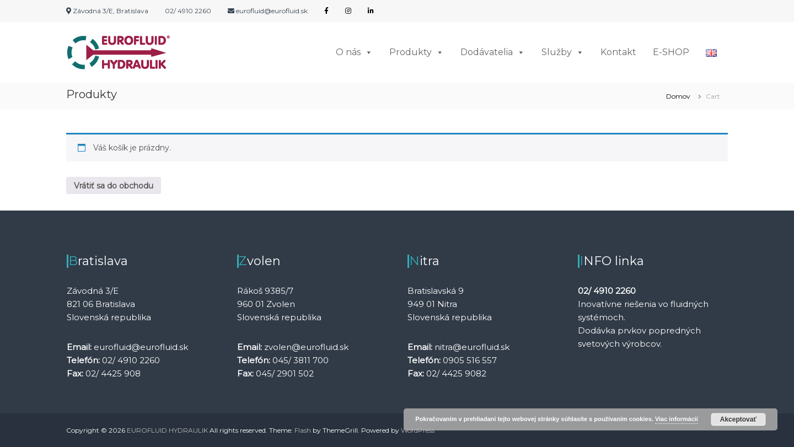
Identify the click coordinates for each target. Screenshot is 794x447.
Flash (302, 430)
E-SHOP (671, 52)
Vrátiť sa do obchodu (113, 186)
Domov (678, 96)
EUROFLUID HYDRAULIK (167, 430)
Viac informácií (676, 419)
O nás (354, 52)
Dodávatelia (492, 52)
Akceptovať (738, 419)
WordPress (417, 430)
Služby (562, 52)
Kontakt (618, 52)
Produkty (416, 52)
